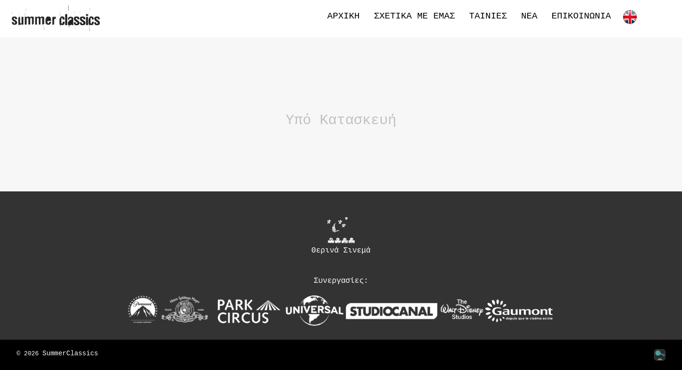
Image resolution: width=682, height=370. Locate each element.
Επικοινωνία (581, 16)
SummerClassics (71, 353)
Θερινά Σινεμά (341, 235)
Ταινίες (488, 16)
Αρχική (343, 16)
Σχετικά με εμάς (414, 16)
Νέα (529, 16)
